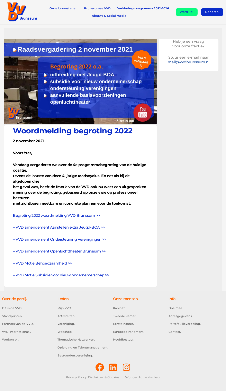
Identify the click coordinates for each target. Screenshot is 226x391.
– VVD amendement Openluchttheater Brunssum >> (59, 251)
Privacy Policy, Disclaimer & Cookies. (93, 377)
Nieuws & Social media (109, 16)
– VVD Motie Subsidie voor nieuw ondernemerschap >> (61, 275)
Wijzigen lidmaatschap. (142, 377)
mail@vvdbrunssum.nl (188, 62)
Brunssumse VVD (97, 8)
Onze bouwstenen (63, 8)
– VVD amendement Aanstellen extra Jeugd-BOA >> (59, 227)
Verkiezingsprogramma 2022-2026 (143, 8)
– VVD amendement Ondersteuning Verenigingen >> (59, 239)
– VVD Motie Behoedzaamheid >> (42, 263)
